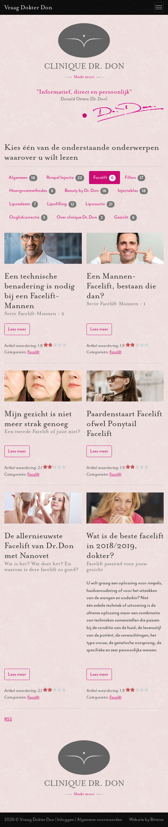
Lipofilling (61, 204)
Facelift (104, 178)
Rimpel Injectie (65, 178)
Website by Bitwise (146, 819)
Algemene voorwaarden (99, 819)
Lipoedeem (23, 204)
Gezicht (125, 217)
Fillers (135, 178)
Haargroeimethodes (32, 191)
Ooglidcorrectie (28, 217)
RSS (8, 719)
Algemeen (23, 178)
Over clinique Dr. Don (81, 217)
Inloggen (65, 819)
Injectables (133, 191)
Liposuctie (100, 204)
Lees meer (17, 329)
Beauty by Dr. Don (86, 191)
